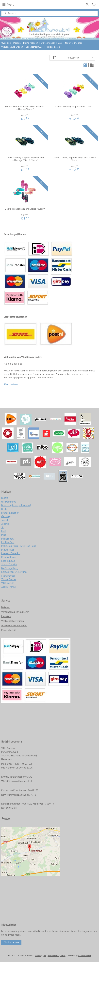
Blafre (4, 498)
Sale (60, 43)
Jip (2, 527)
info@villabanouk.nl (21, 776)
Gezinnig (6, 516)
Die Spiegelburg (9, 568)
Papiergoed (7, 538)
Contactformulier (34, 47)
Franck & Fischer (10, 512)
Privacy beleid (53, 47)
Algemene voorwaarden (14, 625)
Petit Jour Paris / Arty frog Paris (18, 546)
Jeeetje (5, 524)
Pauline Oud (7, 542)
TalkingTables (8, 579)
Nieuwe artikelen (73, 43)
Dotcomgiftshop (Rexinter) (16, 505)
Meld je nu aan (11, 942)
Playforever (7, 549)
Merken (17, 43)
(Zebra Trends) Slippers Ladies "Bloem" (24, 209)
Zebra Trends (8, 587)
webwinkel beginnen (57, 956)
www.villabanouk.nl (21, 781)
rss (45, 956)
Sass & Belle (8, 561)
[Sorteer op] (72, 57)
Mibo (3, 535)
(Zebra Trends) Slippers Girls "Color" (74, 106)
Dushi (4, 509)
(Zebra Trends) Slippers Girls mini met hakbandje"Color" (24, 107)
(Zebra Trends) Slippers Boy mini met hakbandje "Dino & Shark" (25, 159)
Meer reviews (11, 384)
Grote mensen (48, 43)
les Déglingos (8, 501)
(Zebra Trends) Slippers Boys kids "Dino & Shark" (74, 159)
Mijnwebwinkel (84, 956)
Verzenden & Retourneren (15, 612)
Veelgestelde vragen (12, 47)
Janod (4, 520)
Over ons (6, 43)
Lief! (3, 531)
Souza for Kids (9, 564)
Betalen (5, 607)
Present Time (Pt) (10, 553)
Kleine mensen (30, 43)
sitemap (38, 956)
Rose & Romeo (9, 557)
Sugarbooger (8, 575)
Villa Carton (7, 583)
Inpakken (6, 616)
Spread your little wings (14, 572)
